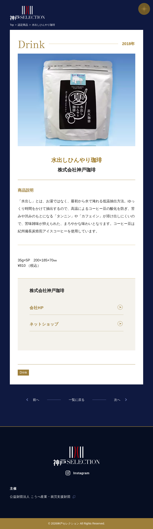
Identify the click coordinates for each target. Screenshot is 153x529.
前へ (34, 400)
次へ (118, 400)
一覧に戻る (76, 400)
